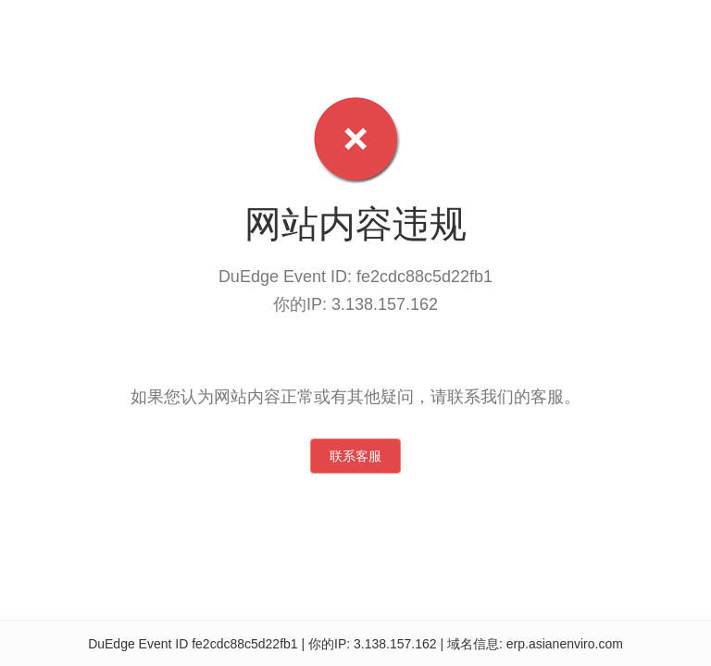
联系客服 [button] (355, 456)
